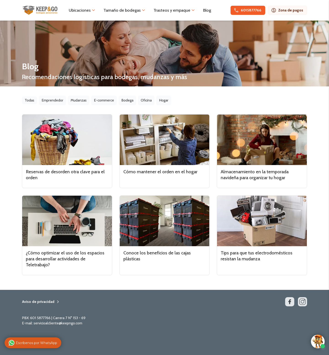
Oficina (146, 100)
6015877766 (247, 10)
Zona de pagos (287, 10)
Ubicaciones (80, 10)
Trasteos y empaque (172, 10)
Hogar (163, 100)
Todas (29, 100)
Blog (207, 10)
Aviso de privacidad (38, 302)
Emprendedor (52, 100)
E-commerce (104, 100)
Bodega (127, 100)
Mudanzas (79, 100)
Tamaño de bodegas (122, 10)
